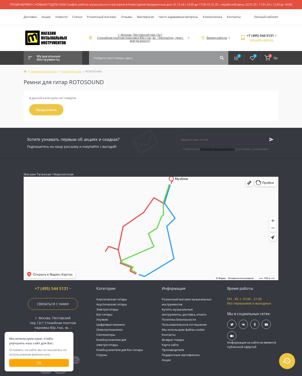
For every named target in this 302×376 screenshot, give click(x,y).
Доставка (30, 17)
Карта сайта (170, 345)
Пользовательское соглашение (184, 324)
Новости (61, 17)
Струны (101, 355)
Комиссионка (212, 17)
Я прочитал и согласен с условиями (225, 149)
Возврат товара (173, 340)
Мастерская (145, 17)
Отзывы (126, 17)
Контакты (234, 17)
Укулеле (102, 319)
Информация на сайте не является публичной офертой (251, 344)
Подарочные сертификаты (181, 355)
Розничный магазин (101, 17)
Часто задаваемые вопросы (178, 17)
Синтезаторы (105, 335)
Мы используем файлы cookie (183, 330)
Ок (39, 362)
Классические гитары (111, 299)
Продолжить (46, 110)
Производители (173, 350)
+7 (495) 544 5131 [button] (53, 288)
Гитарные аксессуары (44, 71)
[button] (140, 38)
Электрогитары (107, 309)
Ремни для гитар (71, 71)
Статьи (77, 17)
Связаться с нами (53, 304)
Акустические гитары (111, 304)
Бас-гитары (104, 314)
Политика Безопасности (217, 149)
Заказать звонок (261, 40)
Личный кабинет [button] (266, 17)
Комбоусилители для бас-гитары (119, 350)
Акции (46, 17)
